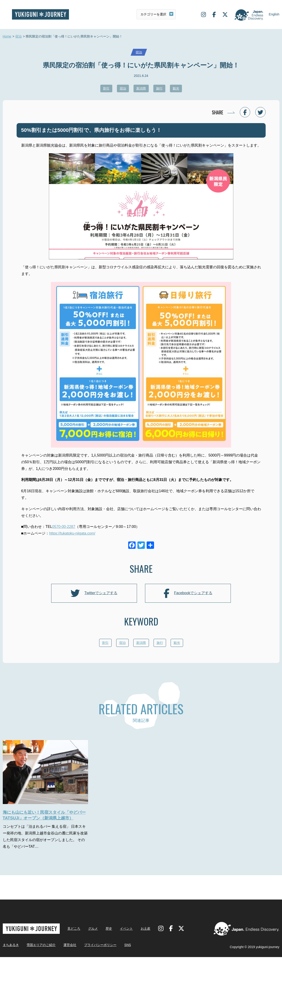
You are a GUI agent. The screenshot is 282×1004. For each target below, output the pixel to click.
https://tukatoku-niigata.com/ (72, 533)
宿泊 (18, 36)
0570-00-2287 (63, 527)
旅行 (159, 88)
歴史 (109, 975)
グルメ (93, 975)
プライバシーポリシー (100, 992)
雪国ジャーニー (40, 14)
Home (7, 36)
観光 (176, 88)
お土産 (145, 975)
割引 (106, 88)
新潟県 (141, 88)
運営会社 (69, 992)
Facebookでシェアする (188, 593)
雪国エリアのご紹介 (41, 992)
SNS (127, 992)
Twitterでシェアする (94, 593)
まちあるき (11, 992)
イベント (126, 975)
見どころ (73, 975)
